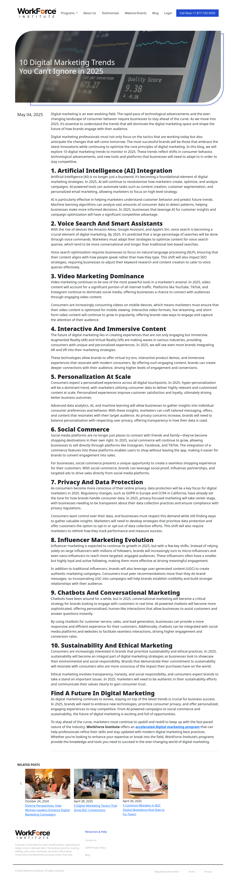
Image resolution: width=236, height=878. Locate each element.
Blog (155, 13)
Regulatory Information (167, 871)
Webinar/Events (136, 13)
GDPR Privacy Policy (95, 847)
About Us (89, 13)
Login (168, 13)
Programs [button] (68, 13)
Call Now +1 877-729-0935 (197, 13)
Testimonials (110, 13)
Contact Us (90, 840)
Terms (192, 871)
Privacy (208, 871)
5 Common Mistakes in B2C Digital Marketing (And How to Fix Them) (144, 809)
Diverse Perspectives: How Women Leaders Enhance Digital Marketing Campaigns (47, 810)
